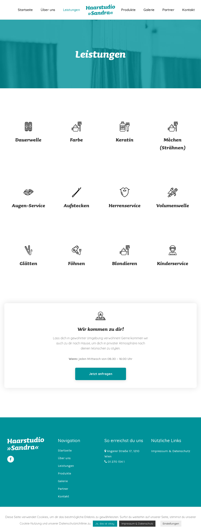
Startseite (65, 450)
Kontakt (63, 496)
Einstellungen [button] (171, 523)
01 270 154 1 (116, 461)
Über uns (64, 458)
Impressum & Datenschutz (170, 451)
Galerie (63, 481)
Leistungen (66, 466)
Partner (63, 489)
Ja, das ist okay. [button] (105, 523)
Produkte (64, 473)
